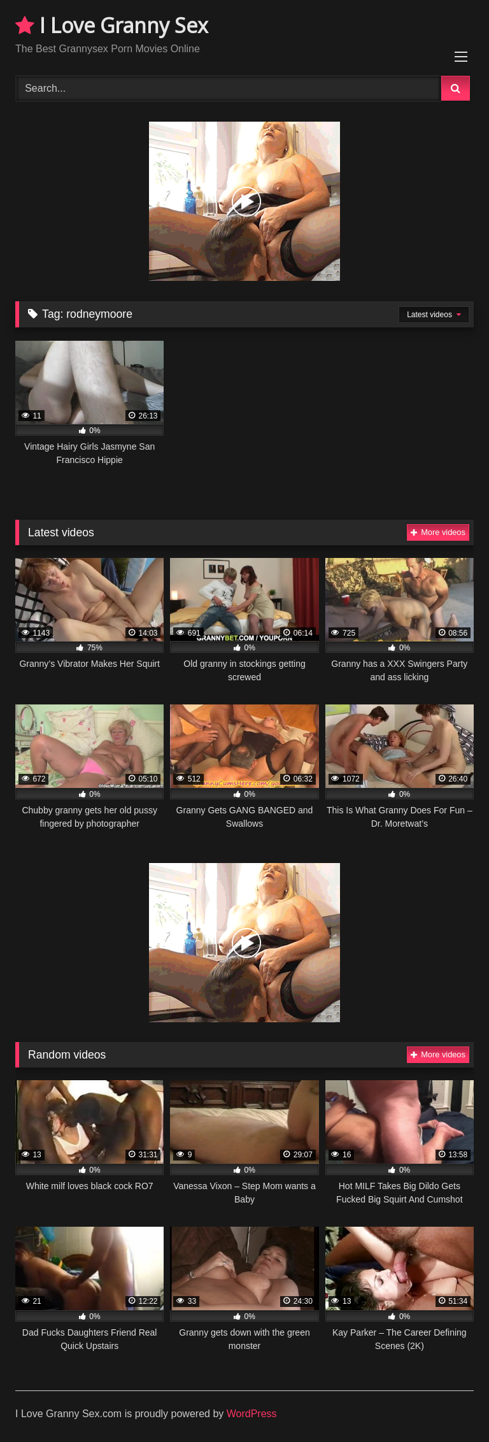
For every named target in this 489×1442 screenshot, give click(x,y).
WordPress (252, 1413)
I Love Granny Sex (111, 25)
